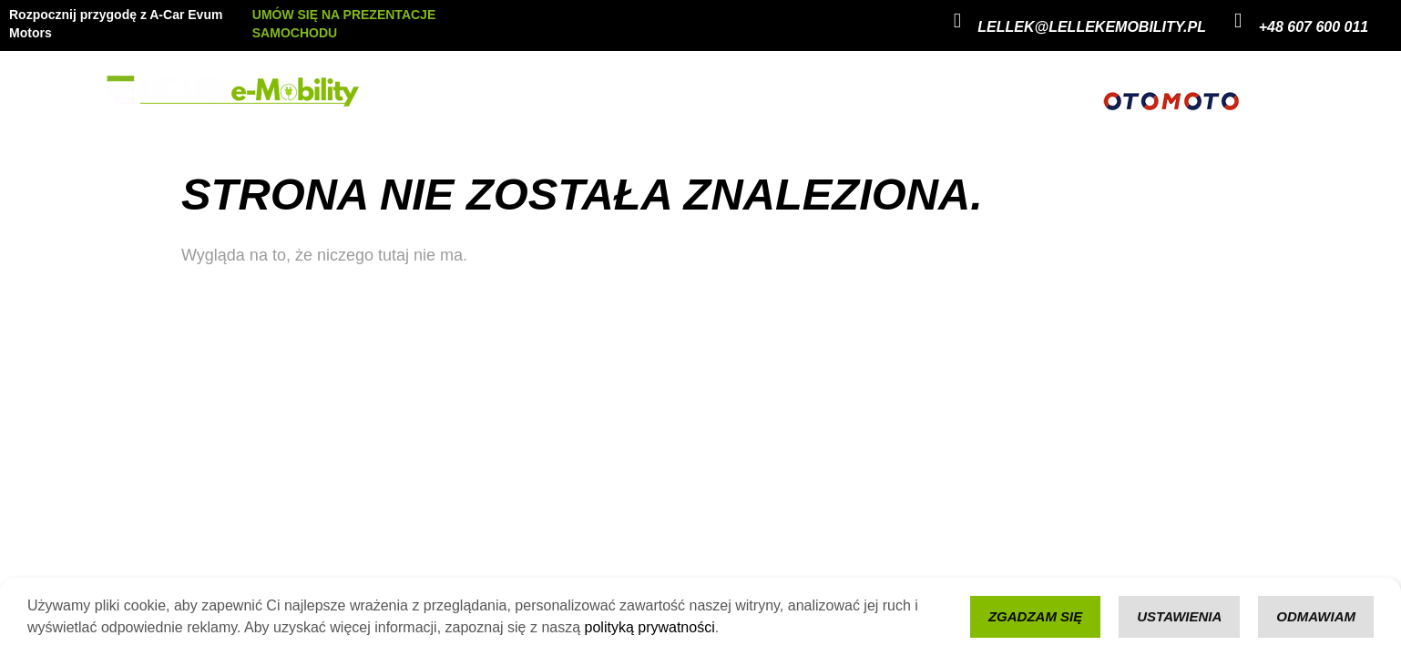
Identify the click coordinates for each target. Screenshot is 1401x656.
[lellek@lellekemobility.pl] (956, 20)
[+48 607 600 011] (1238, 20)
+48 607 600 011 (1314, 27)
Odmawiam (1315, 616)
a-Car (615, 91)
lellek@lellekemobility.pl (1091, 27)
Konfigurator (769, 91)
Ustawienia (1179, 616)
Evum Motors (530, 91)
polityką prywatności (650, 627)
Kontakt (683, 91)
